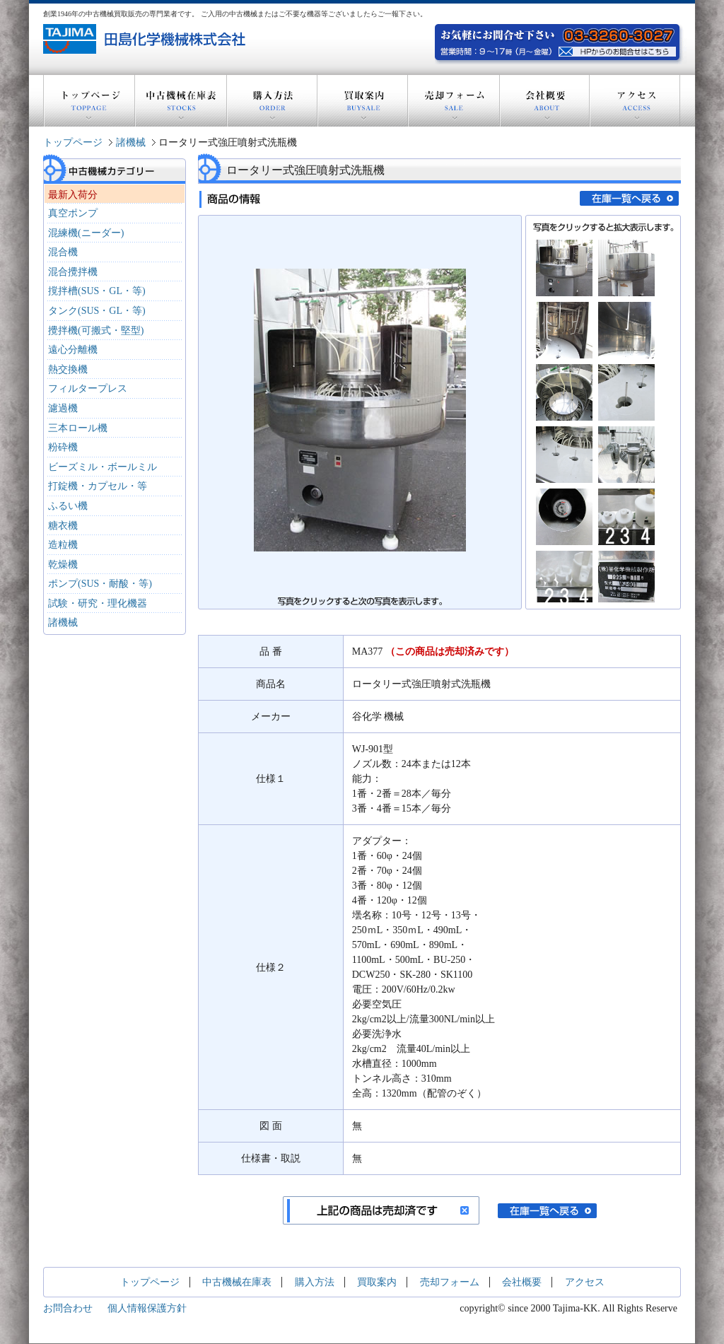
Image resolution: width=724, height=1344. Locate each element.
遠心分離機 (73, 349)
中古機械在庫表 (181, 101)
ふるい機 (68, 506)
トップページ (89, 101)
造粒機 (63, 544)
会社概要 (545, 101)
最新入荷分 (73, 194)
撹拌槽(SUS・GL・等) (97, 291)
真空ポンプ (73, 213)
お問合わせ (68, 1308)
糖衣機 (63, 525)
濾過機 (63, 408)
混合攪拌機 (73, 272)
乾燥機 (63, 564)
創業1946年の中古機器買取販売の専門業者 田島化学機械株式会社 (146, 39)
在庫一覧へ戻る (629, 198)
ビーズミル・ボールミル (102, 467)
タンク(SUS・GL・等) (97, 310)
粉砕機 (63, 447)
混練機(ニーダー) (86, 233)
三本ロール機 (77, 428)
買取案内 (362, 101)
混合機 (63, 252)
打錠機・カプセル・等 (97, 486)
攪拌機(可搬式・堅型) (96, 330)
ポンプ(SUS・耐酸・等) (100, 583)
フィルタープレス (87, 388)
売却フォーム (454, 101)
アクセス (635, 101)
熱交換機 (68, 369)
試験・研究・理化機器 (97, 603)
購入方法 (272, 101)
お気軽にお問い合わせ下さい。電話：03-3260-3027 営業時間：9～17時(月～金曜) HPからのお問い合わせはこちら (619, 50)
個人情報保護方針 (147, 1308)
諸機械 (131, 142)
